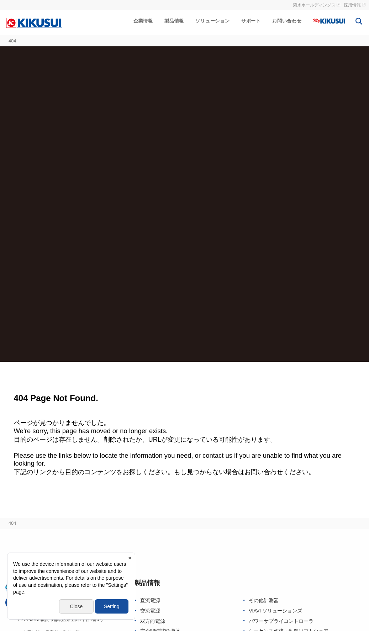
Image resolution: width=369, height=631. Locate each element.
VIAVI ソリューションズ (275, 611)
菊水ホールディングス (314, 4)
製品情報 (174, 21)
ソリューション (212, 21)
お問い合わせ (287, 21)
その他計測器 (264, 600)
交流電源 (150, 611)
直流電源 (150, 600)
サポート (251, 21)
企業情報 (143, 21)
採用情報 (352, 4)
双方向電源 (152, 621)
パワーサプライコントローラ (281, 621)
